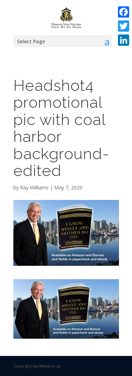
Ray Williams (34, 187)
